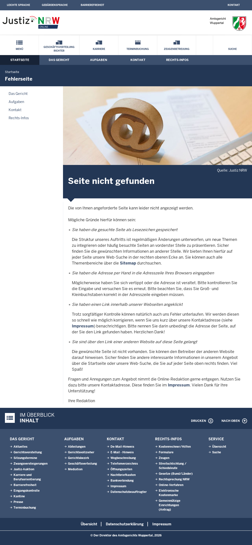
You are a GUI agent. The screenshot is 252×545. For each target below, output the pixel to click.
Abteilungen (76, 447)
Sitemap (128, 263)
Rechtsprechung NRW (174, 479)
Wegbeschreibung (123, 458)
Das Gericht (59, 60)
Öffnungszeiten (121, 469)
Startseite (19, 60)
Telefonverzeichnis (124, 464)
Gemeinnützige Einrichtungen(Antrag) (169, 505)
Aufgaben (98, 60)
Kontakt (234, 5)
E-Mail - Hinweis (122, 452)
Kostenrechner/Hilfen (175, 447)
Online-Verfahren (171, 485)
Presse (18, 502)
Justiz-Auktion (24, 469)
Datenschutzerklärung (125, 524)
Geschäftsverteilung (82, 464)
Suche (232, 49)
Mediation (75, 469)
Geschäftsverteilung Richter (59, 48)
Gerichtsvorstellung (28, 452)
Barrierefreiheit (92, 5)
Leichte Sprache (18, 5)
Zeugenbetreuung (176, 49)
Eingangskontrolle (27, 491)
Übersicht (219, 447)
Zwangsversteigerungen (30, 464)
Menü (19, 49)
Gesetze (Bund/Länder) (176, 474)
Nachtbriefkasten (123, 475)
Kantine (19, 496)
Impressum (83, 326)
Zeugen (164, 458)
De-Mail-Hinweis (122, 447)
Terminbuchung (137, 49)
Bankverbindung (122, 481)
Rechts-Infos (177, 60)
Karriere (99, 49)
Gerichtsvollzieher (81, 452)
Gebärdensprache (55, 5)
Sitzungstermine (25, 458)
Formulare (166, 452)
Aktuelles (20, 447)
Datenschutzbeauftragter (128, 492)
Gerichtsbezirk (78, 458)
